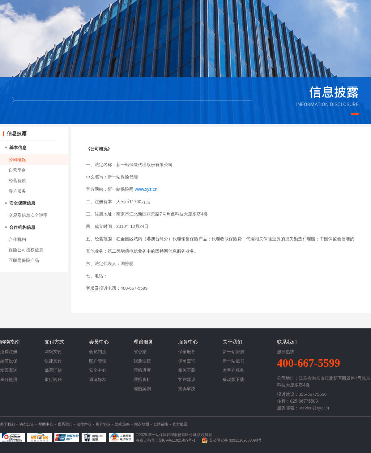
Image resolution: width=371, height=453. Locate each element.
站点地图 (141, 424)
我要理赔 (142, 360)
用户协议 (103, 424)
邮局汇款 (53, 370)
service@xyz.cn (314, 407)
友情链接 (160, 424)
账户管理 (97, 360)
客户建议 (186, 379)
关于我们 (7, 424)
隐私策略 (122, 424)
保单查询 (186, 360)
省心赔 (140, 351)
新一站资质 (233, 351)
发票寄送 (8, 370)
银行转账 (53, 379)
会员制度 (97, 351)
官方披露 (180, 424)
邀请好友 (97, 379)
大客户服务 (233, 370)
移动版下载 (233, 379)
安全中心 (97, 370)
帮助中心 (45, 424)
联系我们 (65, 424)
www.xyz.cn (146, 189)
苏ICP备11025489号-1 (176, 440)
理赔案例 (142, 388)
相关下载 (186, 370)
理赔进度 (142, 370)
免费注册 (8, 351)
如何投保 (8, 360)
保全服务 (186, 351)
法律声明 (84, 424)
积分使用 (8, 379)
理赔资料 (142, 379)
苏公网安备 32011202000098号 (235, 440)
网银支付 (53, 351)
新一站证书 (233, 360)
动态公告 (26, 424)
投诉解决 (186, 388)
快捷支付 (53, 360)
